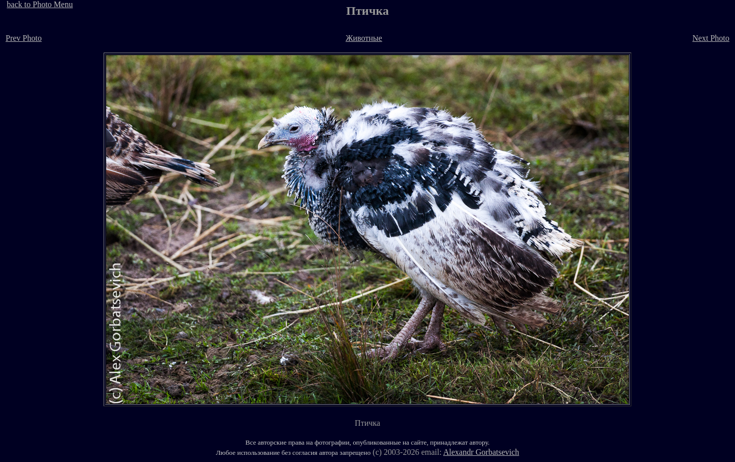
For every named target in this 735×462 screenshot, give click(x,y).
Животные (364, 38)
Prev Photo (24, 38)
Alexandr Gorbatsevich (481, 452)
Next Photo (711, 38)
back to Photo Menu (39, 4)
